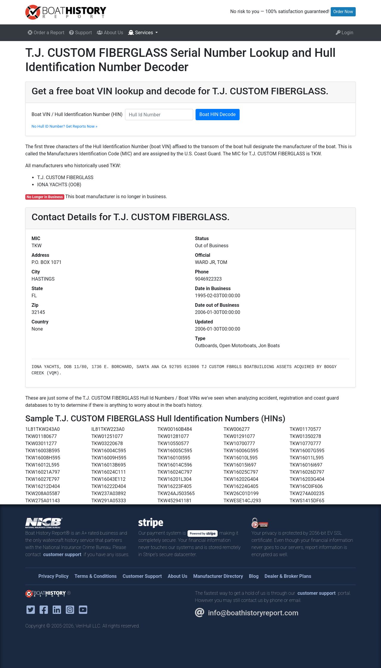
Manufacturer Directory (218, 576)
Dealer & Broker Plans (288, 576)
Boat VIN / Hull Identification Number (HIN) (77, 114)
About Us (110, 32)
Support (80, 32)
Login (344, 32)
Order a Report (46, 32)
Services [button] (141, 32)
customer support (62, 554)
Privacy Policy (53, 576)
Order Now (343, 11)
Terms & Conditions (95, 576)
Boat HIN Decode (217, 114)
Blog (254, 576)
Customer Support (142, 576)
